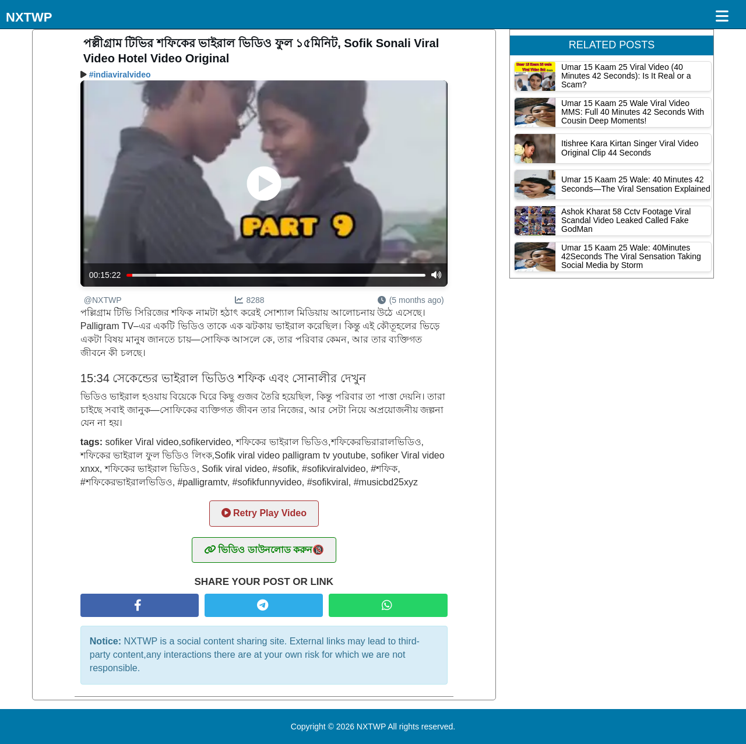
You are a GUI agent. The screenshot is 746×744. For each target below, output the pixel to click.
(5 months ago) (411, 300)
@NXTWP (103, 300)
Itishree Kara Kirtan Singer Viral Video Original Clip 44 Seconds (629, 148)
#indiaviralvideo (120, 74)
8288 (250, 300)
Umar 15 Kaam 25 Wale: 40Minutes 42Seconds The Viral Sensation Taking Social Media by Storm (631, 256)
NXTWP (29, 17)
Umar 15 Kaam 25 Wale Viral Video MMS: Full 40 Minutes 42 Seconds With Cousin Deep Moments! (632, 112)
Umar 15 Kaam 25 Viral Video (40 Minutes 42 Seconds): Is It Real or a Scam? (626, 76)
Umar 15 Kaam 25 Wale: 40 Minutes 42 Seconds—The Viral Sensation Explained (635, 184)
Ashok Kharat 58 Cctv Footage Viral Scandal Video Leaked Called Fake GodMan (626, 220)
